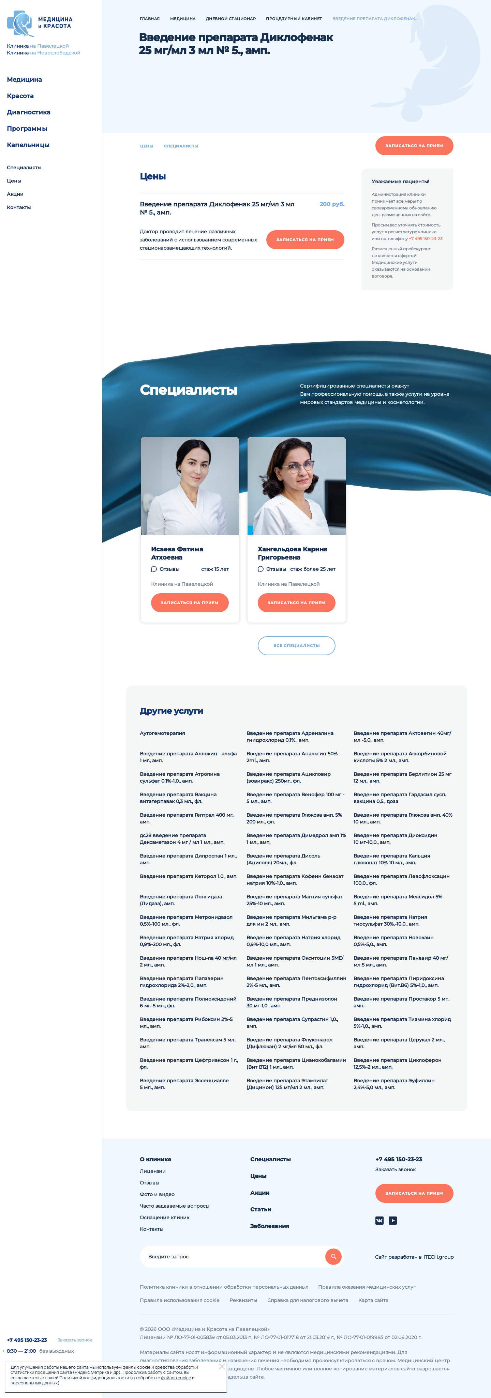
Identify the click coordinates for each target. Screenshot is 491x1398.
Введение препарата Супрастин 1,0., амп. (292, 1022)
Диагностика (28, 112)
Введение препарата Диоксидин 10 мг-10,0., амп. (395, 838)
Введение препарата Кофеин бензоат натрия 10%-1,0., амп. (295, 879)
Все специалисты (296, 645)
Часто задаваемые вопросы (174, 1206)
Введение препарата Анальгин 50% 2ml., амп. (292, 757)
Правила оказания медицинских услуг (367, 1287)
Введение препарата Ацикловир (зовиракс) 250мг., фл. (289, 777)
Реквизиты (243, 1300)
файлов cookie (176, 1378)
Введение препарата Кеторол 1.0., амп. (188, 876)
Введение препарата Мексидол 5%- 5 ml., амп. (399, 900)
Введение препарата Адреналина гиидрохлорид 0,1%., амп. (290, 736)
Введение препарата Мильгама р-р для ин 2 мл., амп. (292, 920)
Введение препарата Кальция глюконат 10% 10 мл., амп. (392, 859)
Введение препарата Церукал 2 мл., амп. (399, 1043)
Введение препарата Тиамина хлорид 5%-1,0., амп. (402, 1022)
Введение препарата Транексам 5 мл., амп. (188, 1043)
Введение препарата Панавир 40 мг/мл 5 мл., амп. (401, 961)
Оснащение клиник (164, 1217)
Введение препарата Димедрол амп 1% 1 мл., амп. (296, 838)
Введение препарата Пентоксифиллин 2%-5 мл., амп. (296, 981)
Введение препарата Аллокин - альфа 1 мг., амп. (188, 757)
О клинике (155, 1159)
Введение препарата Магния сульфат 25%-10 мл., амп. (294, 900)
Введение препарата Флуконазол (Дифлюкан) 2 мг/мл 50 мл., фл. (289, 1043)
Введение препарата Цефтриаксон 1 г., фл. (189, 1063)
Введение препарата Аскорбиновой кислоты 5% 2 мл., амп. (400, 757)
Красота (20, 96)
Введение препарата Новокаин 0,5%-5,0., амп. (394, 940)
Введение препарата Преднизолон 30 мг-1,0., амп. (292, 1002)
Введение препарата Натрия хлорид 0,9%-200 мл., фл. (187, 940)
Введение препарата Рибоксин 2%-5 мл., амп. (186, 1022)
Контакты (19, 207)
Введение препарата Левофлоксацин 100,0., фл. (402, 879)
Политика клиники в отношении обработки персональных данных (224, 1287)
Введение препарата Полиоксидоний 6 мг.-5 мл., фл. (188, 1002)
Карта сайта (373, 1300)
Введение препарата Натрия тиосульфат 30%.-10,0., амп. (390, 920)
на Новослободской (55, 53)
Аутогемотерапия (162, 733)
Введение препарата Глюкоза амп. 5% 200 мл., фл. (294, 818)
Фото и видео (157, 1194)
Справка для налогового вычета (307, 1300)
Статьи (260, 1209)
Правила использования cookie (179, 1300)
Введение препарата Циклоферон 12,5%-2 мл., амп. (398, 1063)
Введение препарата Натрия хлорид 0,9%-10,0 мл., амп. (293, 940)
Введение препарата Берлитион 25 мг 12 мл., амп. (402, 777)
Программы (27, 129)
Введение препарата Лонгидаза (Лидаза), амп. (181, 900)
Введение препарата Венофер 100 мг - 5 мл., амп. (295, 797)
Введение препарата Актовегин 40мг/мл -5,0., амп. (402, 736)
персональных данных (34, 1383)
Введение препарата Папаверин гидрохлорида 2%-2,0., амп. (182, 981)
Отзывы (169, 569)
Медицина (24, 80)
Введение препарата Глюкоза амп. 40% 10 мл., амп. (403, 818)
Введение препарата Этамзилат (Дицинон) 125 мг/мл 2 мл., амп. (287, 1084)
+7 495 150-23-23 (27, 1340)
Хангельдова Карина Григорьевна (292, 553)
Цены (14, 180)
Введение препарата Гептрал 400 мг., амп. (187, 818)
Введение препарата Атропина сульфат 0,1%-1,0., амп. (180, 777)
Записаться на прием (414, 145)
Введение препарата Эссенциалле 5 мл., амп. (184, 1084)
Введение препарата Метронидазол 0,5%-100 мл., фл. (186, 920)
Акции (15, 194)
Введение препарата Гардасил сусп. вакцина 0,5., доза (400, 797)
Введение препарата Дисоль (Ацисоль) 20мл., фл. (283, 859)
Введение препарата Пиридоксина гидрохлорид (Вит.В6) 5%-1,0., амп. (399, 981)
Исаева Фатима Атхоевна (177, 553)
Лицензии (153, 1171)
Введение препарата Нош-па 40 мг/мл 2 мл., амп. (188, 961)
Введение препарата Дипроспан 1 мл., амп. (188, 859)
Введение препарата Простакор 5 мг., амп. (401, 1002)
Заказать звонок (75, 1340)
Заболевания (269, 1226)
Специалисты (24, 167)
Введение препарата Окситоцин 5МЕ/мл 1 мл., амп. (295, 961)
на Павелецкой (49, 46)
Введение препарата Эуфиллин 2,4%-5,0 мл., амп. (394, 1084)
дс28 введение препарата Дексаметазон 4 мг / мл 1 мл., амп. (182, 838)
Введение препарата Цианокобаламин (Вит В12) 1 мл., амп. (296, 1063)
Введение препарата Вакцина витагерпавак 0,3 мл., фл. (178, 797)
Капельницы (28, 145)
